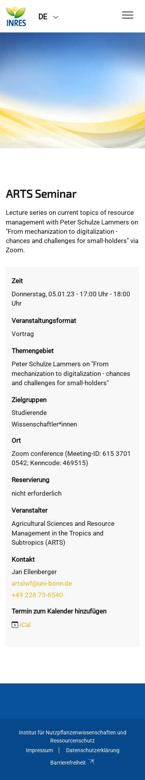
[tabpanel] (72, 90)
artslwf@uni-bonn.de (42, 583)
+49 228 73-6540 (37, 595)
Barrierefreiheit (72, 763)
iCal (25, 625)
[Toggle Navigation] (127, 16)
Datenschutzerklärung (92, 750)
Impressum (39, 750)
